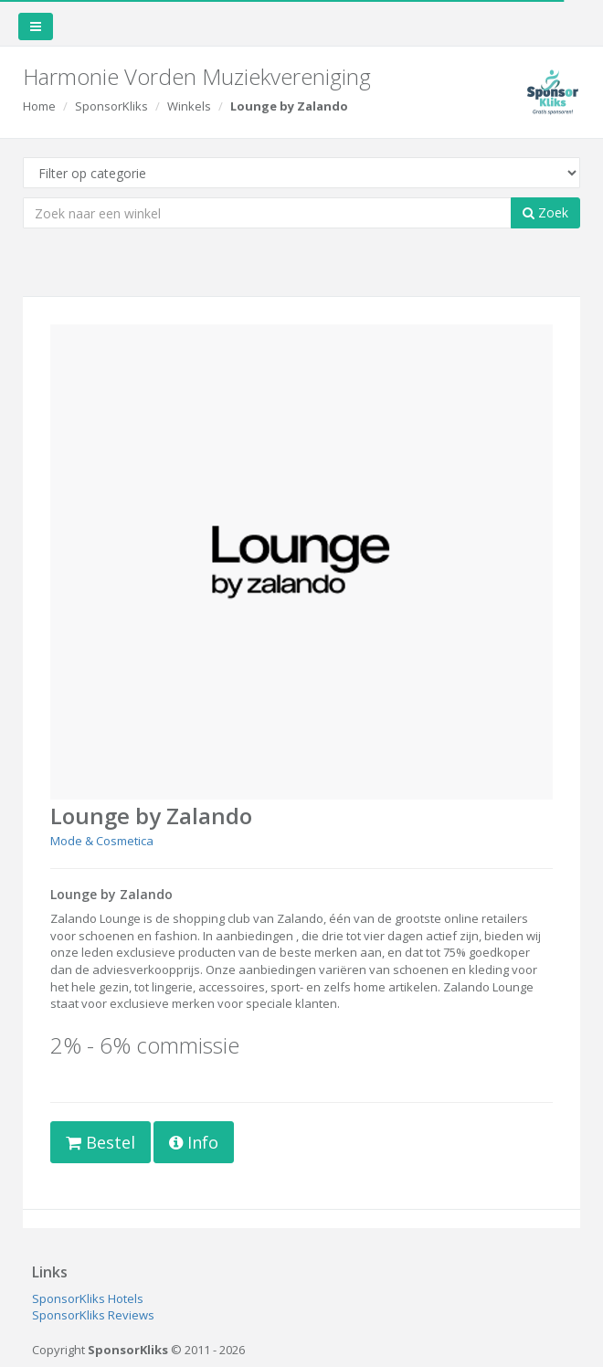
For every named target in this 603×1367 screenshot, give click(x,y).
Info (193, 1142)
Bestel (100, 1142)
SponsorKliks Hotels (87, 1298)
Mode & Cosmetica (101, 840)
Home (39, 106)
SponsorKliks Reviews (93, 1315)
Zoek (545, 212)
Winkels (189, 106)
